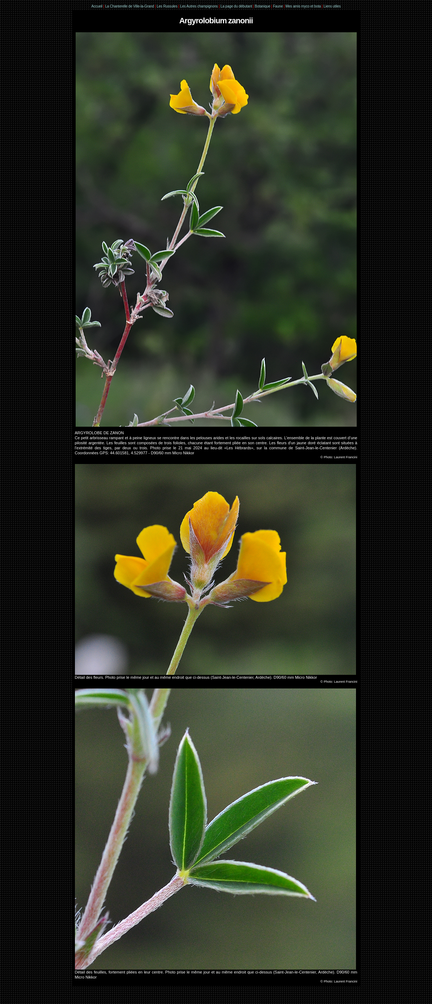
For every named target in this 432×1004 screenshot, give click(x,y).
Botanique (262, 6)
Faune (278, 6)
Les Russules (167, 6)
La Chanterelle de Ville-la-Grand (130, 6)
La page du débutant (236, 6)
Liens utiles (332, 6)
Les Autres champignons (199, 6)
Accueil (97, 6)
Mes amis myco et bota (303, 6)
